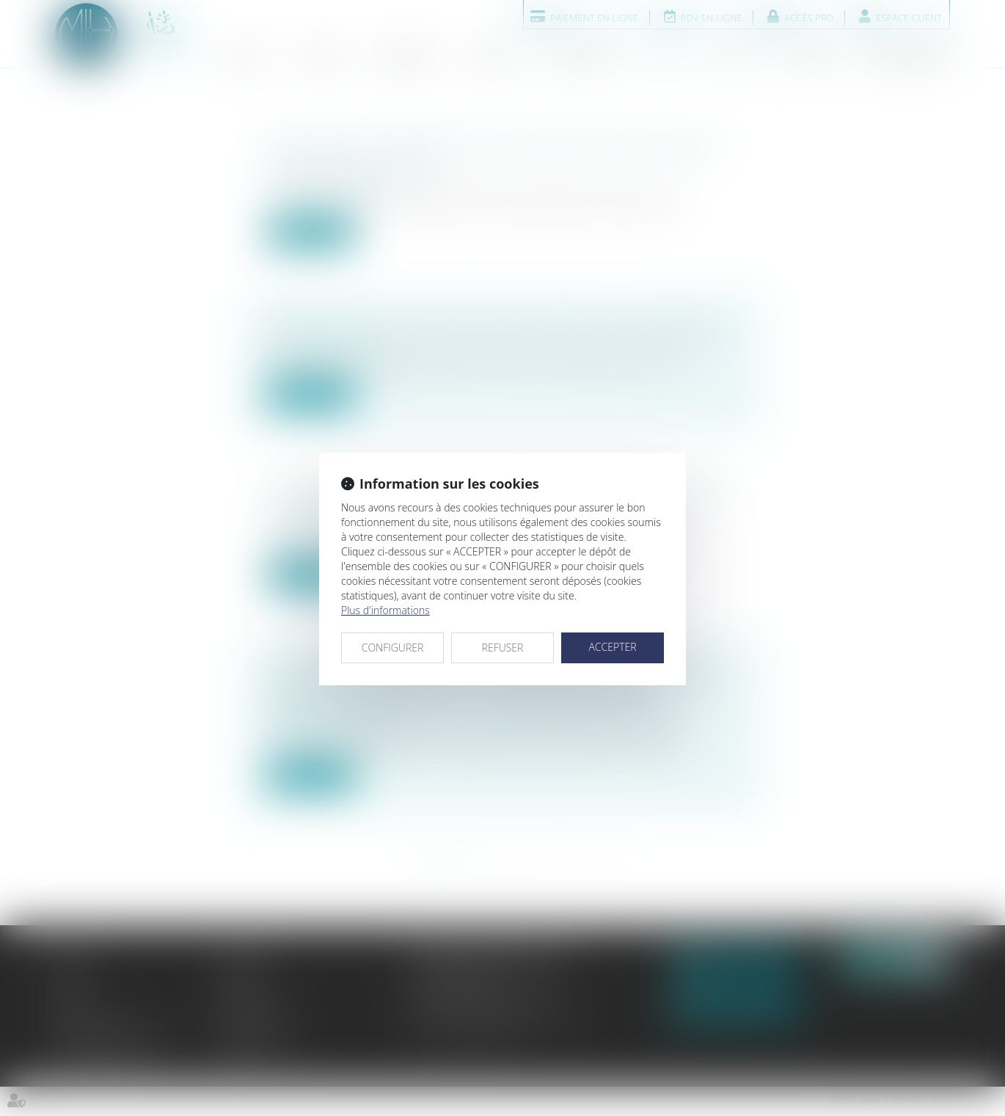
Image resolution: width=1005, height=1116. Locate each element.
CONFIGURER (393, 647)
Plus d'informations (385, 610)
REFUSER (503, 647)
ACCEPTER (612, 647)
